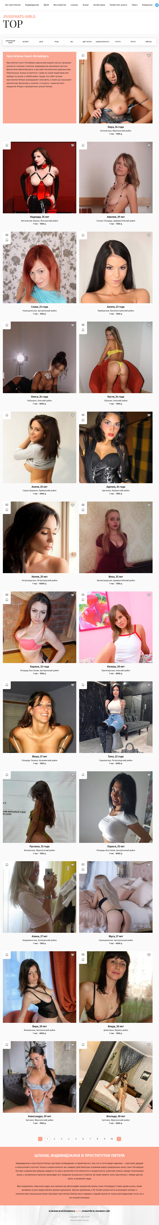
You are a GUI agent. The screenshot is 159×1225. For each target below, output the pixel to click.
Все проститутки (12, 5)
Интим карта (99, 5)
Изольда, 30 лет (115, 1116)
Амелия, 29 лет (116, 216)
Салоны (74, 5)
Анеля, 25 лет (39, 486)
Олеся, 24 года (39, 396)
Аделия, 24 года (115, 486)
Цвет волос (87, 42)
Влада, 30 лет (116, 1026)
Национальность (102, 42)
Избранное (147, 5)
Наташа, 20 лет (116, 666)
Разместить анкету (118, 5)
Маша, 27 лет (39, 756)
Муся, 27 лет (116, 936)
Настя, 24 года (115, 396)
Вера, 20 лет (39, 1026)
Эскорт (86, 5)
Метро (133, 42)
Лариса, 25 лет (116, 846)
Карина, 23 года (39, 666)
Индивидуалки (32, 5)
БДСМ (46, 5)
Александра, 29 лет (39, 1116)
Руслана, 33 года (40, 846)
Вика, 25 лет (116, 576)
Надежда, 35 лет (39, 216)
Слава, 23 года (39, 306)
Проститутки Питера (79, 1220)
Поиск (134, 5)
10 (112, 1139)
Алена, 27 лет (39, 936)
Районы (149, 42)
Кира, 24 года (116, 127)
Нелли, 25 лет (40, 576)
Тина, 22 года (116, 756)
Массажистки (60, 5)
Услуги (118, 42)
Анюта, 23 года (116, 306)
